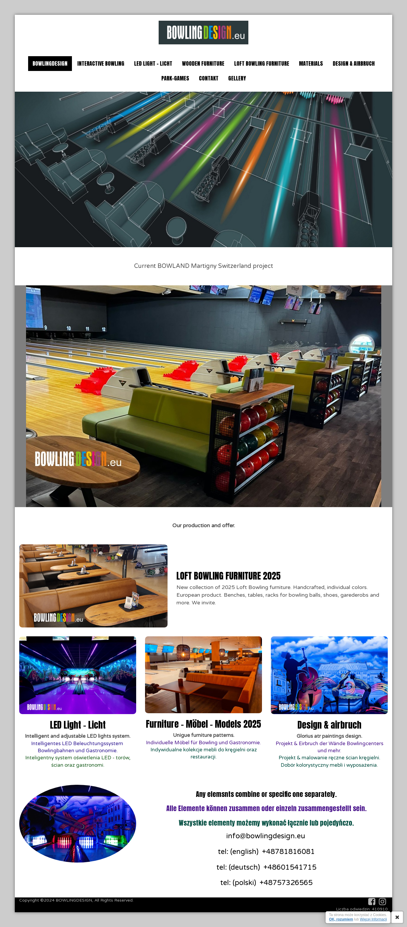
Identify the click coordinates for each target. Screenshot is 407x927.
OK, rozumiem (341, 919)
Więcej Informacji (373, 919)
